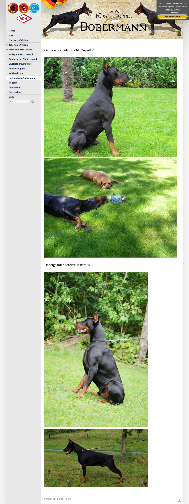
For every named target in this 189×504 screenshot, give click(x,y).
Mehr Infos (173, 12)
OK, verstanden (172, 16)
